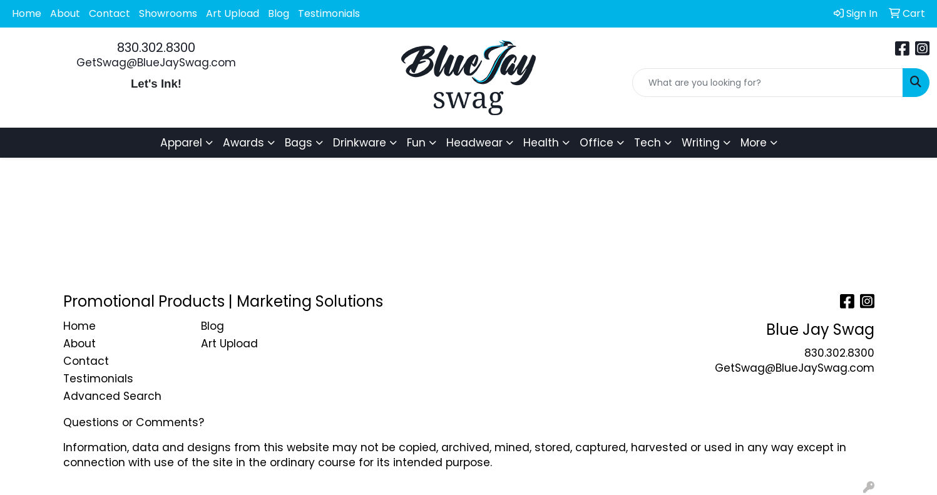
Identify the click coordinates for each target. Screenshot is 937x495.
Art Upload (232, 13)
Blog (278, 13)
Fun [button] (416, 142)
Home (26, 13)
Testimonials (329, 13)
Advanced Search (112, 396)
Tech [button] (647, 142)
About (65, 13)
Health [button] (541, 142)
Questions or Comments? (133, 422)
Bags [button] (298, 142)
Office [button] (596, 142)
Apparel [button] (181, 142)
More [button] (753, 142)
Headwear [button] (474, 142)
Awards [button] (243, 142)
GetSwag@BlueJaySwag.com (156, 62)
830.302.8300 (156, 47)
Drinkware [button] (359, 142)
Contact (109, 13)
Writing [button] (701, 142)
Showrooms (168, 13)
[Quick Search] (767, 82)
